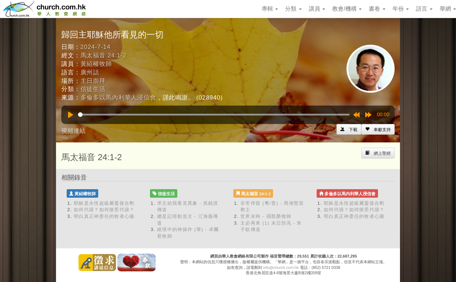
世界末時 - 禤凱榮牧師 (265, 216)
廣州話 (90, 72)
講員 (317, 9)
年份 (401, 9)
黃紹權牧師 (96, 64)
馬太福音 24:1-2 (103, 55)
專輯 (270, 9)
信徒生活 (93, 89)
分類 (293, 9)
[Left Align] (378, 129)
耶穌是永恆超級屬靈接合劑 (104, 203)
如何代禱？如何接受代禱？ (104, 209)
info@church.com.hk (281, 267)
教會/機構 (347, 9)
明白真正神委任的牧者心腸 (104, 216)
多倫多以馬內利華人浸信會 (118, 97)
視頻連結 (73, 131)
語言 (424, 9)
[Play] (70, 114)
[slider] (214, 114)
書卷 (377, 9)
